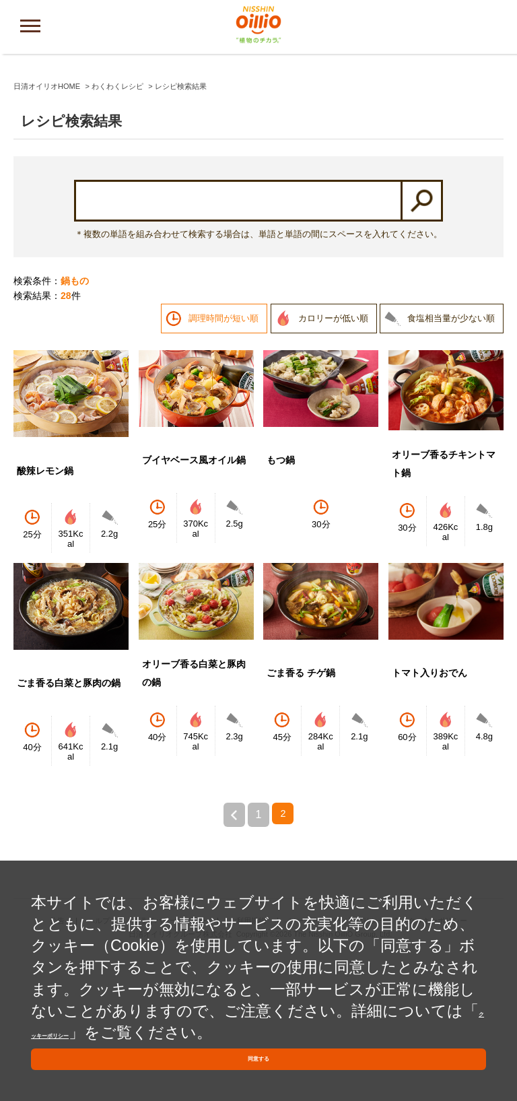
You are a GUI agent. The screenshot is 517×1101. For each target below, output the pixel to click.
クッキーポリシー (110, 1012)
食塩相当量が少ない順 (451, 460)
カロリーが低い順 (333, 460)
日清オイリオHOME (46, 228)
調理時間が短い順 (223, 460)
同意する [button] (258, 1054)
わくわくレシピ (117, 228)
